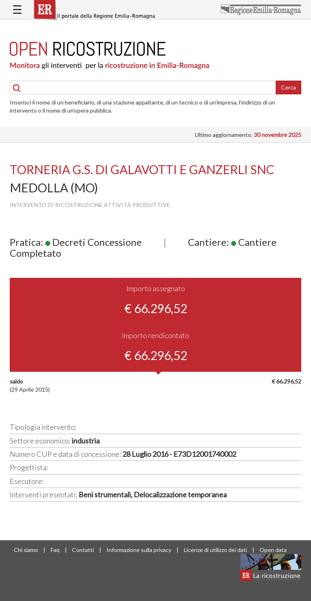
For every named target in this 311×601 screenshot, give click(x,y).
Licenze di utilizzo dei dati (215, 549)
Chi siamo (26, 549)
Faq (55, 549)
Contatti (83, 549)
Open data (273, 549)
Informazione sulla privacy (139, 549)
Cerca (288, 87)
